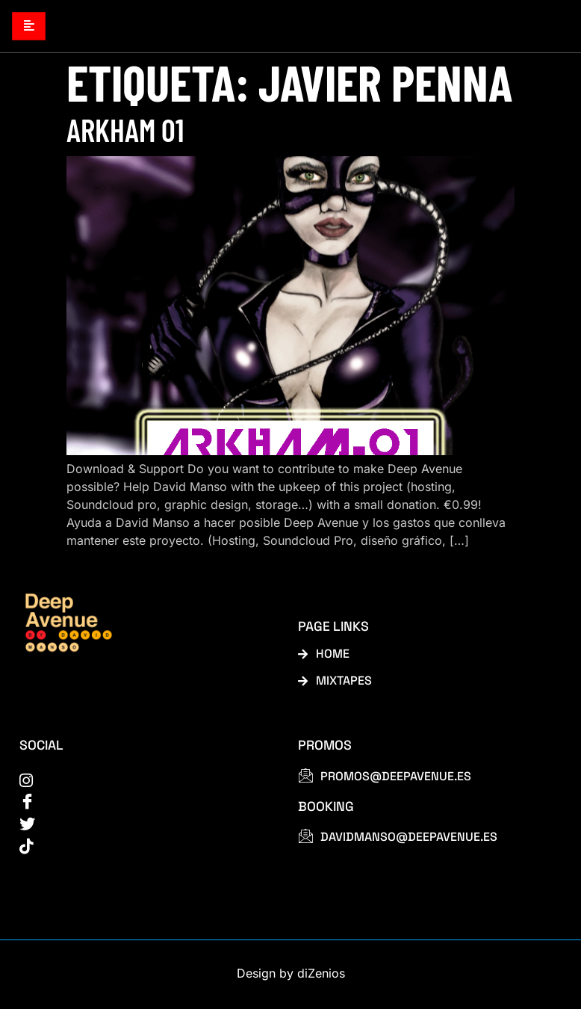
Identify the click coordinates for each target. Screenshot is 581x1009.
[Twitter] (141, 826)
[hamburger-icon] (29, 26)
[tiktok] (141, 849)
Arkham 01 (125, 130)
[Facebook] (141, 803)
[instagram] (141, 781)
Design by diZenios (291, 976)
